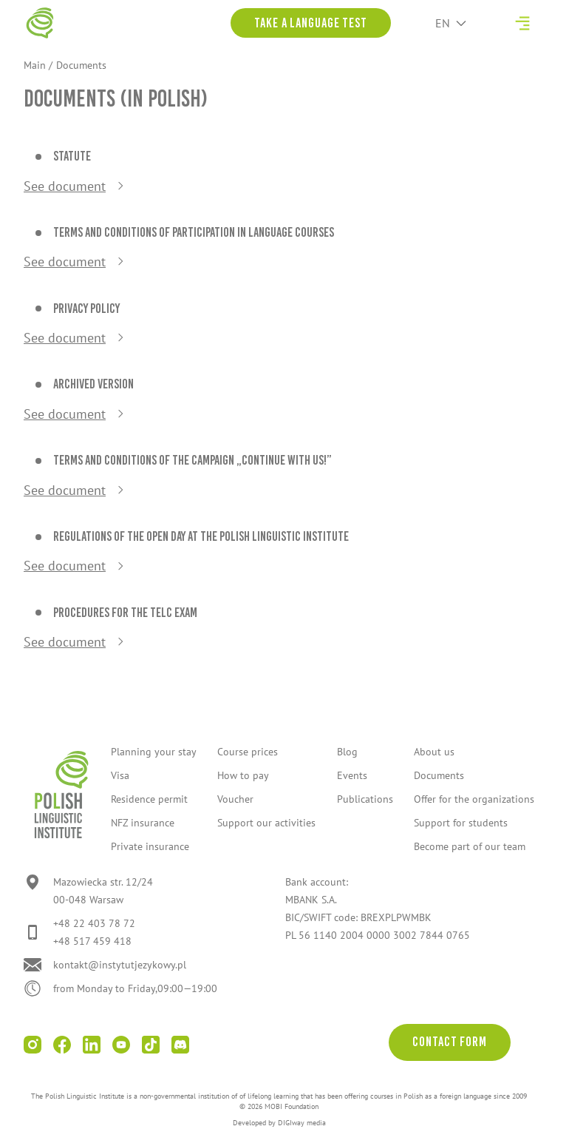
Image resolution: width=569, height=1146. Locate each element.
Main (35, 65)
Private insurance (150, 846)
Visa (120, 775)
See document (65, 186)
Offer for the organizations (474, 799)
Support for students (461, 822)
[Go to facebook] (62, 1045)
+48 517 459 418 (92, 941)
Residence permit (149, 799)
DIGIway (291, 1123)
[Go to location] (88, 891)
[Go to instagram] (32, 1045)
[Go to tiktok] (151, 1045)
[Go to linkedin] (91, 1045)
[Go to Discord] (180, 1045)
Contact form (449, 1041)
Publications (365, 799)
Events (352, 775)
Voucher (235, 799)
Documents (439, 775)
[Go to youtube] (121, 1045)
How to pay (243, 775)
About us (434, 751)
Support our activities (266, 822)
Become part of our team (469, 846)
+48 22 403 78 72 (94, 923)
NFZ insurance (142, 822)
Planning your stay (154, 751)
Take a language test (310, 23)
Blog (347, 751)
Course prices (247, 751)
